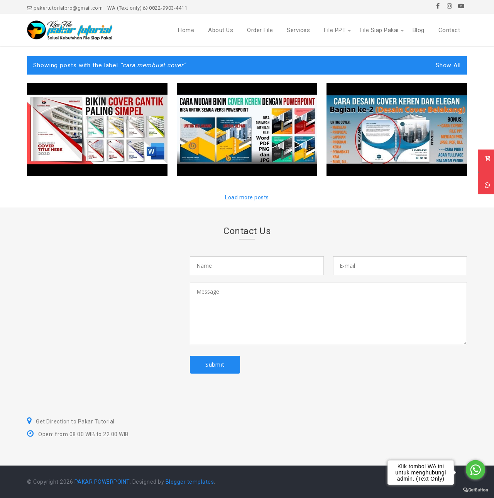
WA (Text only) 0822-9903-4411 (147, 8)
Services (298, 30)
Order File (260, 30)
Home (186, 30)
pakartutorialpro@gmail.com (65, 8)
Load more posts (247, 197)
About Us (220, 30)
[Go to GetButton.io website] (475, 490)
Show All (448, 65)
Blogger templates (190, 482)
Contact (449, 30)
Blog (419, 30)
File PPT (335, 30)
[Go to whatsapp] (475, 469)
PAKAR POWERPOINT (102, 482)
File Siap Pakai (379, 30)
